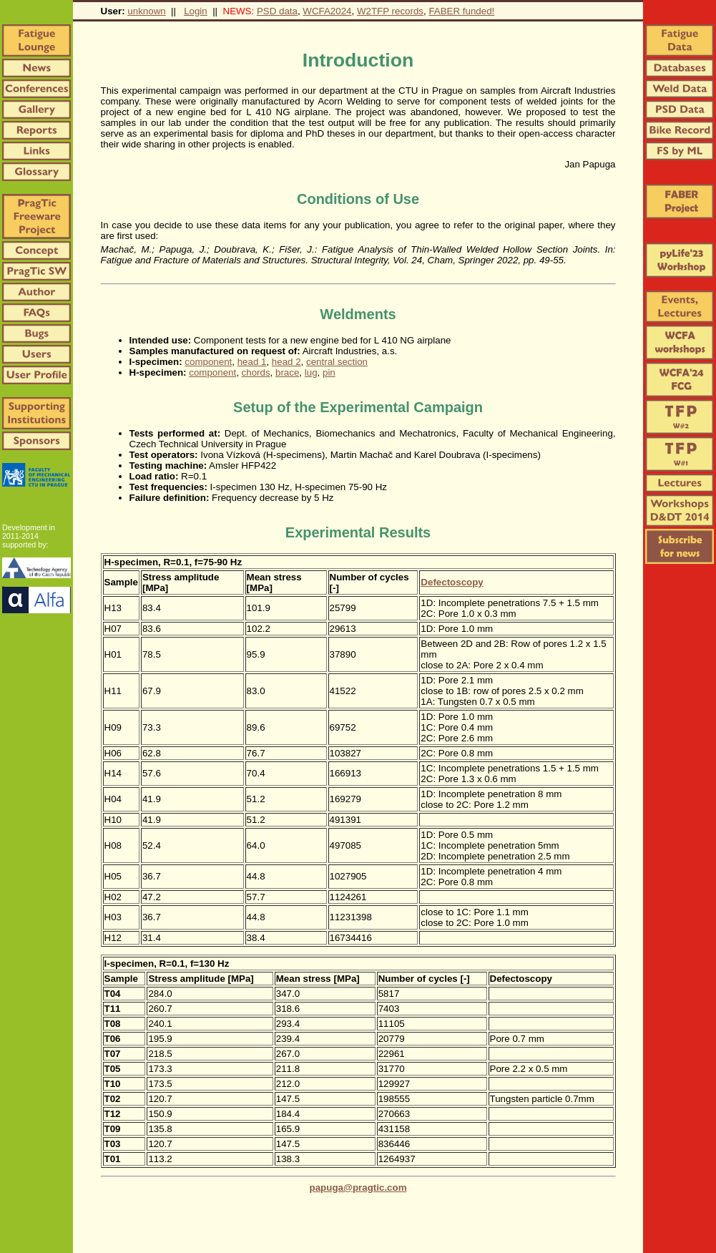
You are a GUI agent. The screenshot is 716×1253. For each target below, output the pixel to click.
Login (195, 11)
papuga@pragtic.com (358, 1187)
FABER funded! (461, 11)
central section (337, 361)
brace (287, 372)
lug (311, 372)
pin (329, 372)
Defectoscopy (452, 582)
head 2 (286, 361)
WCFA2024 (327, 11)
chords (256, 372)
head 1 (252, 361)
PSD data (277, 11)
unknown (146, 11)
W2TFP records (390, 11)
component (208, 361)
